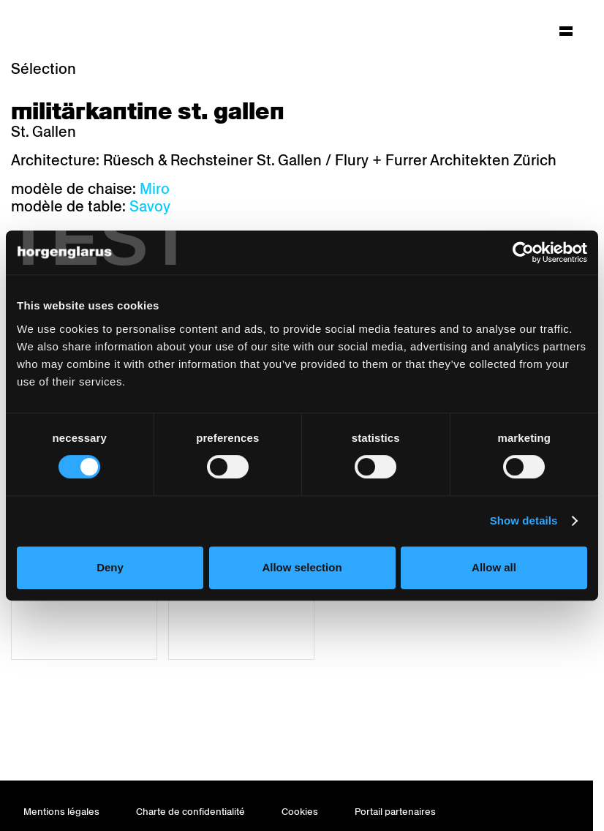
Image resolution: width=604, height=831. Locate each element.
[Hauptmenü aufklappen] (566, 31)
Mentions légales (61, 811)
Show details (524, 520)
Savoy (149, 206)
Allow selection (301, 567)
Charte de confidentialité (190, 811)
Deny (110, 567)
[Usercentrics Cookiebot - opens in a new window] (523, 252)
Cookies (300, 811)
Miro (155, 188)
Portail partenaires (395, 811)
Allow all (494, 567)
